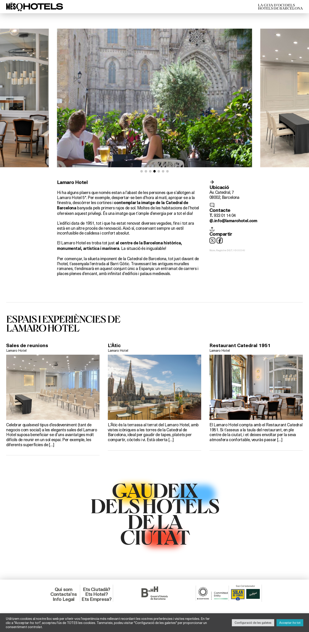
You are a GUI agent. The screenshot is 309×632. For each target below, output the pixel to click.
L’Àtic (114, 345)
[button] (141, 171)
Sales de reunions (27, 345)
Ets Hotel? (96, 594)
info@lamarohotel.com (235, 220)
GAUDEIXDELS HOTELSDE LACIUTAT (154, 513)
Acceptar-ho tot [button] (290, 623)
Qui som (63, 589)
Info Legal (63, 599)
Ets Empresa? (96, 599)
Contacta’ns (63, 594)
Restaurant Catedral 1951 (240, 345)
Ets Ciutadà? (96, 589)
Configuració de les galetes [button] (253, 623)
